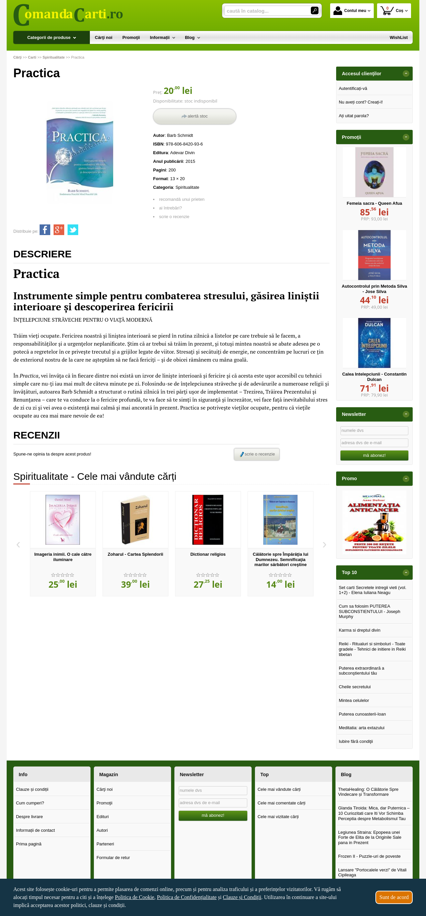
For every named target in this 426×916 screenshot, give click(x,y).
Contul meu (349, 10)
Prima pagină (29, 843)
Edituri (103, 816)
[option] (63, 543)
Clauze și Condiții (242, 897)
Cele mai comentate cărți (282, 802)
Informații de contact (35, 830)
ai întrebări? (170, 207)
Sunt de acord (394, 897)
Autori (102, 830)
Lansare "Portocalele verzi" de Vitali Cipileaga (372, 872)
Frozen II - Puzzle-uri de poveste (369, 856)
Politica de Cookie (134, 897)
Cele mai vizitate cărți (278, 816)
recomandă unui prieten (182, 199)
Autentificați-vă (353, 88)
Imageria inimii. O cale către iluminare (63, 557)
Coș (391, 10)
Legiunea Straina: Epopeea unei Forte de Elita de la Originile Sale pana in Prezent (369, 837)
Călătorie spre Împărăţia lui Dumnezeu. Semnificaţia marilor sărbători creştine (281, 559)
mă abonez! (374, 455)
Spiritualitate (187, 187)
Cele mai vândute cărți (279, 789)
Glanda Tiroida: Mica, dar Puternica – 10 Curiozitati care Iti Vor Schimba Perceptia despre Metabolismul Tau (374, 813)
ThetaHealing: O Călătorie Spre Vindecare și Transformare (368, 792)
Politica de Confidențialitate (187, 897)
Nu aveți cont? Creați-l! (361, 102)
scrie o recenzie (174, 216)
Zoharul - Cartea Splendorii (135, 554)
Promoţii (104, 802)
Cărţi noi (104, 789)
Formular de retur (113, 857)
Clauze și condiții (32, 789)
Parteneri (105, 843)
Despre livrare (29, 816)
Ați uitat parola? (354, 115)
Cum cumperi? (30, 802)
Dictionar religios (208, 554)
